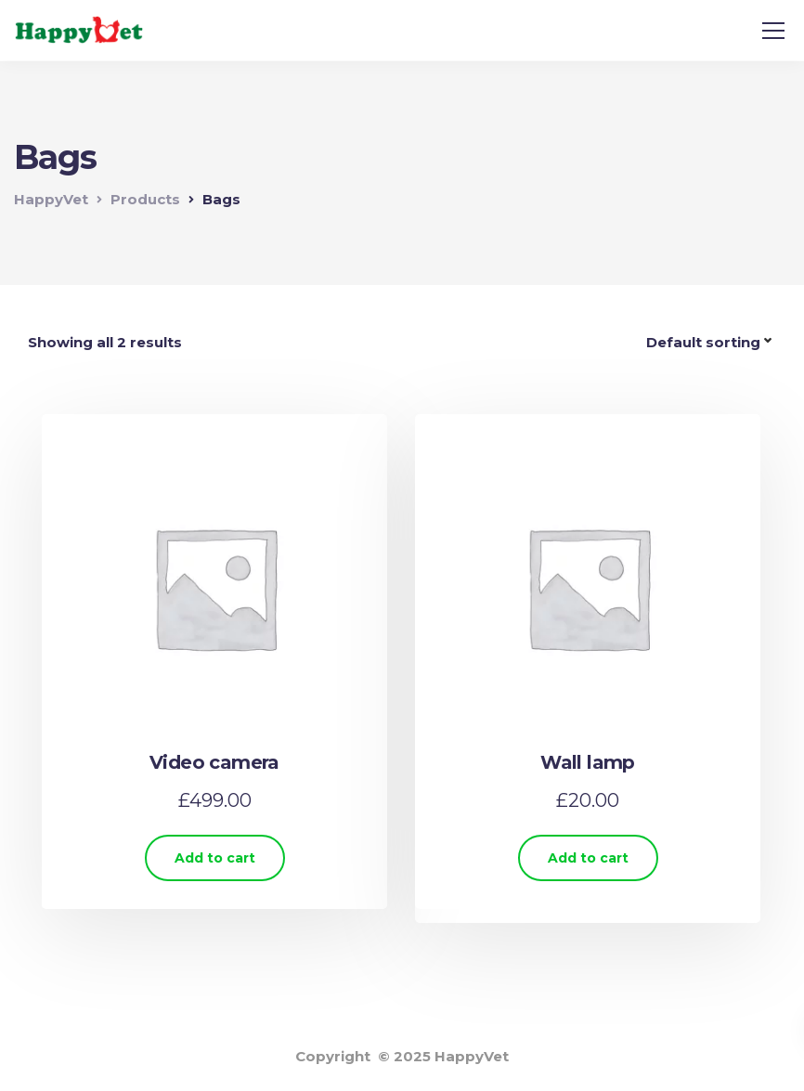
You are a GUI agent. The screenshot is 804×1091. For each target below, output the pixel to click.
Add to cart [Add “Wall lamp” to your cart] (588, 858)
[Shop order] (711, 342)
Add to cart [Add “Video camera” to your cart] (215, 858)
